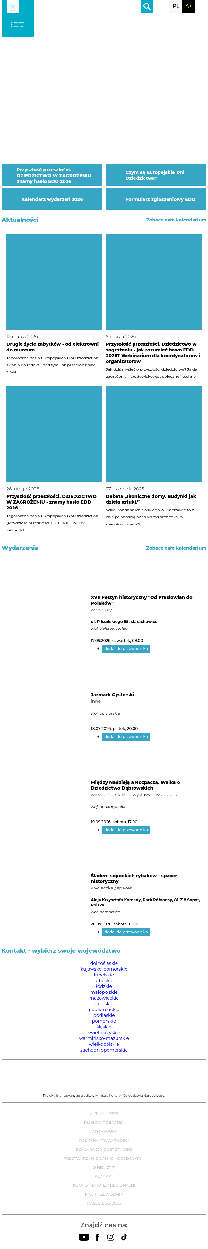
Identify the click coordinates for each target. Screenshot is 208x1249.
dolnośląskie (104, 963)
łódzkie (104, 986)
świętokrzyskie (104, 1033)
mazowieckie (104, 998)
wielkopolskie (104, 1044)
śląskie (104, 1027)
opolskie (104, 1004)
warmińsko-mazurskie (104, 1038)
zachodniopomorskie (104, 1050)
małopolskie (103, 992)
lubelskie (104, 975)
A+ (189, 6)
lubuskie (104, 981)
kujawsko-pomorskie (104, 969)
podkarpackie (104, 1009)
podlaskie (104, 1015)
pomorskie (104, 1021)
